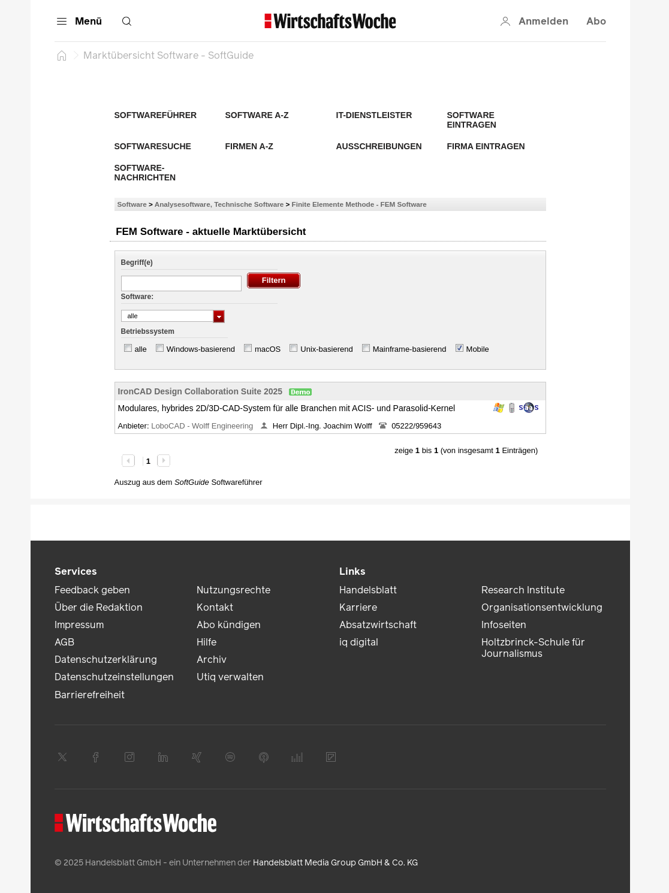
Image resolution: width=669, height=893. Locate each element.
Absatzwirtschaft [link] (378, 625)
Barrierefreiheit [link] (90, 695)
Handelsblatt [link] (368, 590)
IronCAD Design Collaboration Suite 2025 (200, 391)
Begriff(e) (137, 262)
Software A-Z (257, 115)
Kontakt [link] (215, 607)
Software (132, 204)
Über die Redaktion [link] (99, 607)
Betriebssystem (147, 331)
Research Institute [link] (523, 590)
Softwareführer (155, 115)
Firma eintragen (486, 146)
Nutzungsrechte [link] (233, 590)
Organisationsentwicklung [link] (541, 607)
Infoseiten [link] (503, 625)
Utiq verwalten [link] (230, 677)
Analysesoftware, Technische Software (219, 204)
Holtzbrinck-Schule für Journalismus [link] (533, 647)
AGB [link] (64, 642)
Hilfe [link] (206, 642)
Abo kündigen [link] (229, 625)
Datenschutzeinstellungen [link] (114, 677)
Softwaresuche (152, 146)
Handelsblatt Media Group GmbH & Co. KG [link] (335, 862)
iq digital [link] (358, 642)
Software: (137, 296)
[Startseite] (62, 55)
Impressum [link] (79, 625)
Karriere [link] (358, 607)
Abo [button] (596, 21)
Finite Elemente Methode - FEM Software (359, 204)
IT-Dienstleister (374, 115)
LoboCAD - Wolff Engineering (203, 425)
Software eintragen (471, 119)
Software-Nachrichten (145, 172)
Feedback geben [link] (92, 590)
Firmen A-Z (249, 146)
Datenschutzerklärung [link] (106, 659)
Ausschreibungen (379, 146)
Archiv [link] (212, 659)
